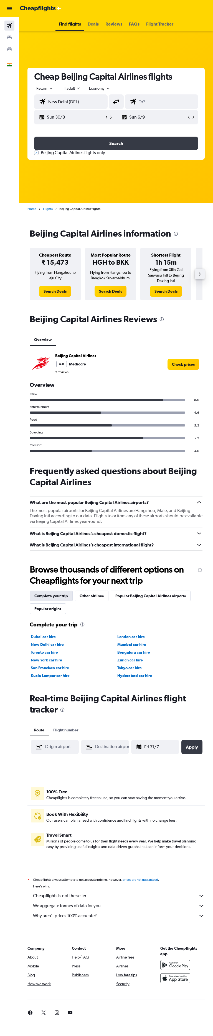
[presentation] (175, 233)
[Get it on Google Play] (175, 965)
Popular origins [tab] (47, 608)
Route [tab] (39, 730)
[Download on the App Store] (175, 978)
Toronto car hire (44, 652)
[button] (9, 8)
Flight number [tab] (65, 730)
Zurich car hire (130, 660)
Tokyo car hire (129, 668)
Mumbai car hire (131, 644)
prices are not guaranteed (140, 880)
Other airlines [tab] (92, 596)
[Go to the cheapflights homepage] (40, 8)
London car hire (131, 636)
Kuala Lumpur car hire (50, 675)
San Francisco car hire (50, 668)
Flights (48, 209)
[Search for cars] (9, 48)
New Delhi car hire (47, 644)
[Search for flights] (9, 25)
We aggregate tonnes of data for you (119, 905)
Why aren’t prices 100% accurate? (119, 915)
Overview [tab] (43, 339)
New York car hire (46, 660)
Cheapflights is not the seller (119, 895)
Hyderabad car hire (134, 675)
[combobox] (100, 88)
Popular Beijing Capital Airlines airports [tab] (150, 596)
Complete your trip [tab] (51, 596)
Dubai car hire (43, 636)
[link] (55, 291)
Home (31, 209)
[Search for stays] (9, 37)
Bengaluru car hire (133, 652)
